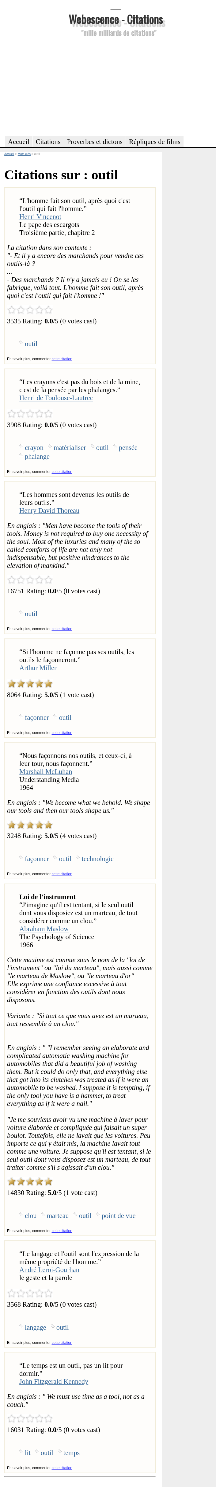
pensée (128, 447)
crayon (34, 447)
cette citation (61, 359)
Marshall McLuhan (45, 771)
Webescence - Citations (116, 19)
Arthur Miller (37, 668)
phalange (37, 456)
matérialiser (70, 447)
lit (28, 1453)
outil (31, 344)
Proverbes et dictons (95, 142)
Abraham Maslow (44, 929)
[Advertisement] (115, 86)
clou (31, 1216)
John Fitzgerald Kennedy (53, 1381)
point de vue (119, 1216)
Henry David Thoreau (49, 510)
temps (71, 1453)
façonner (37, 717)
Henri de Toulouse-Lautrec (56, 398)
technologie (97, 859)
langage (35, 1327)
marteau (58, 1216)
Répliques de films (154, 142)
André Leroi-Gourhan (49, 1270)
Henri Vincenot (40, 217)
